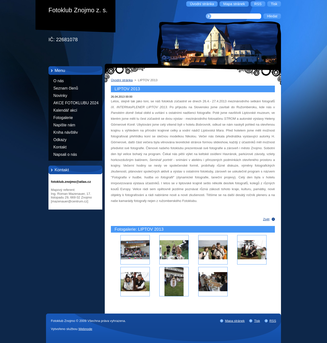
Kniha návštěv (65, 132)
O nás (58, 81)
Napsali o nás (65, 154)
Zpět (266, 219)
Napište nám (64, 125)
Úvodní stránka (122, 80)
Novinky (60, 95)
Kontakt (60, 147)
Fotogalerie (63, 118)
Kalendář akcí (65, 110)
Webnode (85, 329)
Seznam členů (65, 88)
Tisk (257, 321)
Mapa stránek (235, 321)
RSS (272, 321)
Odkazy (60, 140)
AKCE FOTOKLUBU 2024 (76, 103)
